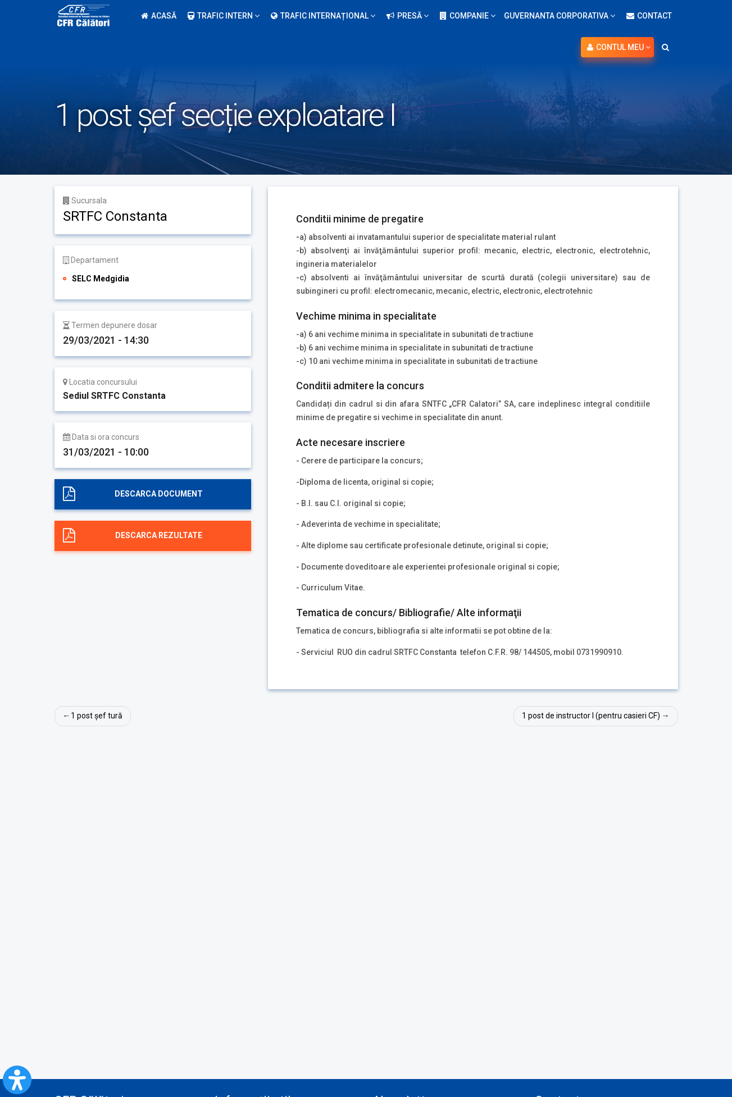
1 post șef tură (96, 715)
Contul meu (619, 47)
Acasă (158, 15)
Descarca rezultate (158, 535)
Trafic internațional (323, 15)
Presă (408, 15)
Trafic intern (224, 15)
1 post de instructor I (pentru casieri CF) (591, 715)
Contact (649, 15)
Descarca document (158, 493)
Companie (467, 15)
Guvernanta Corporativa (559, 15)
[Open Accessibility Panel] (17, 1080)
